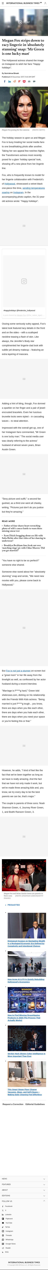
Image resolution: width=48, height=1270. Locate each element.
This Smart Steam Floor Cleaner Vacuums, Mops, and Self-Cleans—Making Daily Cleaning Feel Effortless (25, 1092)
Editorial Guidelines (35, 1104)
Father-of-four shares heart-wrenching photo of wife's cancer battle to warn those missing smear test (22, 528)
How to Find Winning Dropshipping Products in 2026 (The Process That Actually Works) (24, 1017)
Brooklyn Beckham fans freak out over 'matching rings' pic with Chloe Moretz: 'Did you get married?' (23, 548)
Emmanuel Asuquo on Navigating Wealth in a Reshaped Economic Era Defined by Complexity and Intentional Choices (26, 943)
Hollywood (9, 184)
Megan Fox (21, 315)
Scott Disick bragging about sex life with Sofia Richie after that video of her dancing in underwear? (23, 538)
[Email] (29, 81)
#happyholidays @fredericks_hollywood (19, 310)
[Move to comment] (34, 81)
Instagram (18, 192)
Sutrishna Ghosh (11, 73)
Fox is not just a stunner (18, 671)
